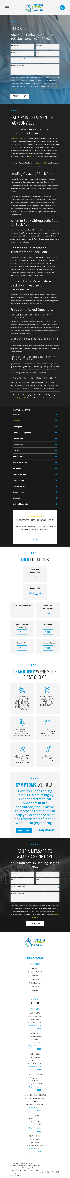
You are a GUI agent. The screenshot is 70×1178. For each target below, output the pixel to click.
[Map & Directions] (35, 1025)
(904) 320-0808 (46, 830)
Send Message (19, 96)
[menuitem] (35, 415)
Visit (35, 577)
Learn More (23, 830)
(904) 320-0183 (35, 1069)
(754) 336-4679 (35, 1110)
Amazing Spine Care (19, 138)
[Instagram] (35, 1003)
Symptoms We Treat (35, 972)
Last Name (39, 45)
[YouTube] (38, 1003)
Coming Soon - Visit (35, 594)
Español (35, 990)
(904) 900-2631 (35, 1151)
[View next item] (37, 539)
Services (35, 976)
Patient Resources (35, 983)
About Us (35, 968)
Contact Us (35, 987)
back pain (32, 156)
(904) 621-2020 (35, 1131)
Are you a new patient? (18, 59)
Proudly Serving (35, 979)
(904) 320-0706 (35, 1049)
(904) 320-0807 (35, 1028)
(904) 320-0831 (35, 1090)
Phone (13, 52)
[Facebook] (32, 1003)
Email (37, 52)
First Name (14, 45)
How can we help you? (17, 65)
